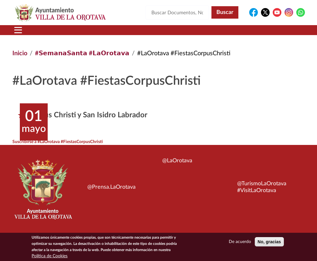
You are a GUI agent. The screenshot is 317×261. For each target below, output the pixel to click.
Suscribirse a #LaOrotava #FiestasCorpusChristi (57, 142)
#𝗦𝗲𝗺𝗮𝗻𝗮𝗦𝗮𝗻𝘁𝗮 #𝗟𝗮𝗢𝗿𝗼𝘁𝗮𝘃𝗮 (82, 53)
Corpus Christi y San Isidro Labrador (87, 115)
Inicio (19, 53)
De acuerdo (240, 242)
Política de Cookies (49, 256)
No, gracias (269, 241)
